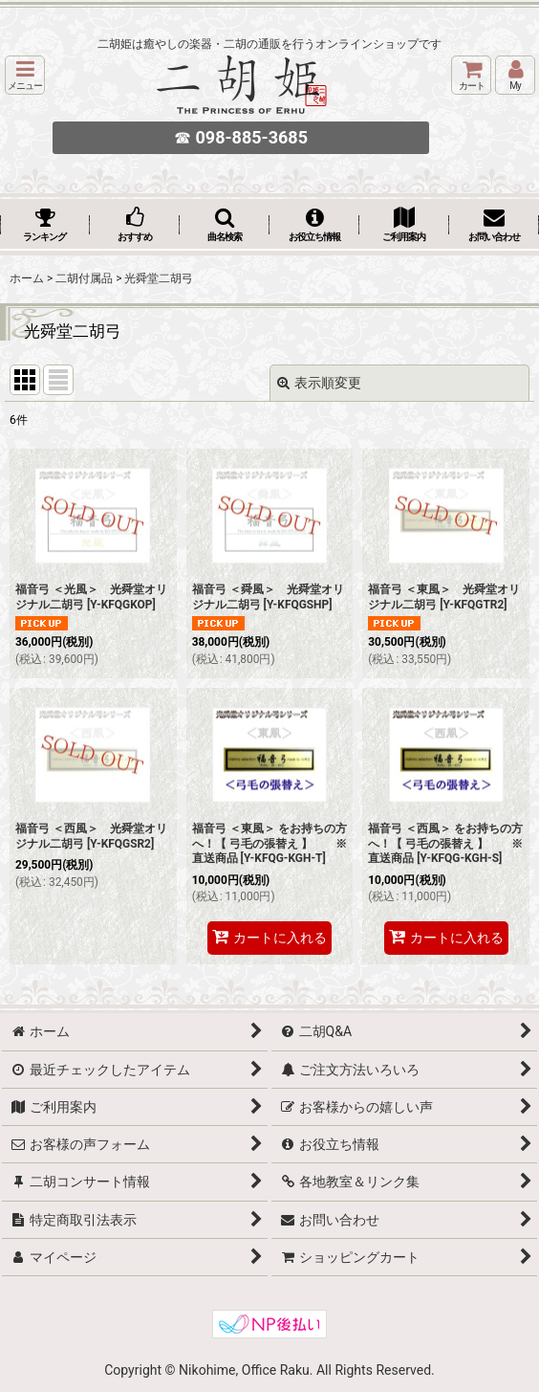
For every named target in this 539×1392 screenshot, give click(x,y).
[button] (25, 75)
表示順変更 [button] (319, 382)
